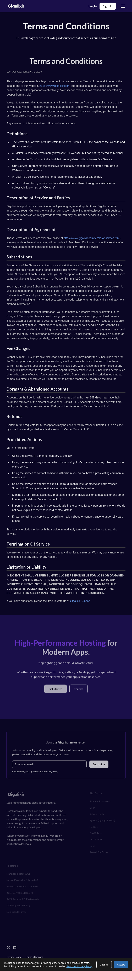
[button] (122, 6)
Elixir (92, 807)
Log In (92, 6)
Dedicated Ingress (16, 911)
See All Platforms (99, 852)
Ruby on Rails (97, 814)
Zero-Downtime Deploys (20, 892)
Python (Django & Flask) (102, 820)
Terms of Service (34, 956)
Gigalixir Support (80, 601)
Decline (104, 964)
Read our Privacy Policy (79, 966)
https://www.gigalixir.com (54, 85)
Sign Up (107, 6)
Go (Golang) (96, 833)
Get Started (55, 689)
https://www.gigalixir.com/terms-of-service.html (92, 238)
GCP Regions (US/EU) (18, 905)
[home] (16, 6)
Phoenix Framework (100, 801)
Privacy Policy (14, 956)
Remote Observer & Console (22, 886)
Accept (121, 964)
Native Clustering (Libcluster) (22, 880)
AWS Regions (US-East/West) (23, 899)
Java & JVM (96, 839)
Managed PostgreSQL (18, 873)
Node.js (94, 826)
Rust (92, 845)
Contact (78, 689)
